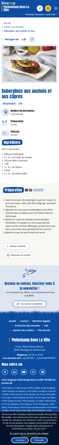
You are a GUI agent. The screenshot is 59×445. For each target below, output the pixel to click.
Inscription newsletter (29, 304)
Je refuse (19, 440)
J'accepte (39, 440)
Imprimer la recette (19, 255)
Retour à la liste (16, 246)
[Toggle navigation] (55, 9)
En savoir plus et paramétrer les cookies (29, 433)
